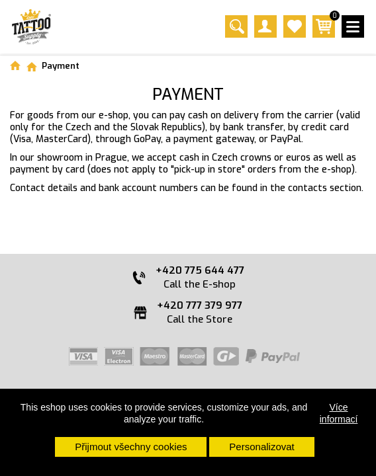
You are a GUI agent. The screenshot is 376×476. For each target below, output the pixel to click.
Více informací (339, 413)
